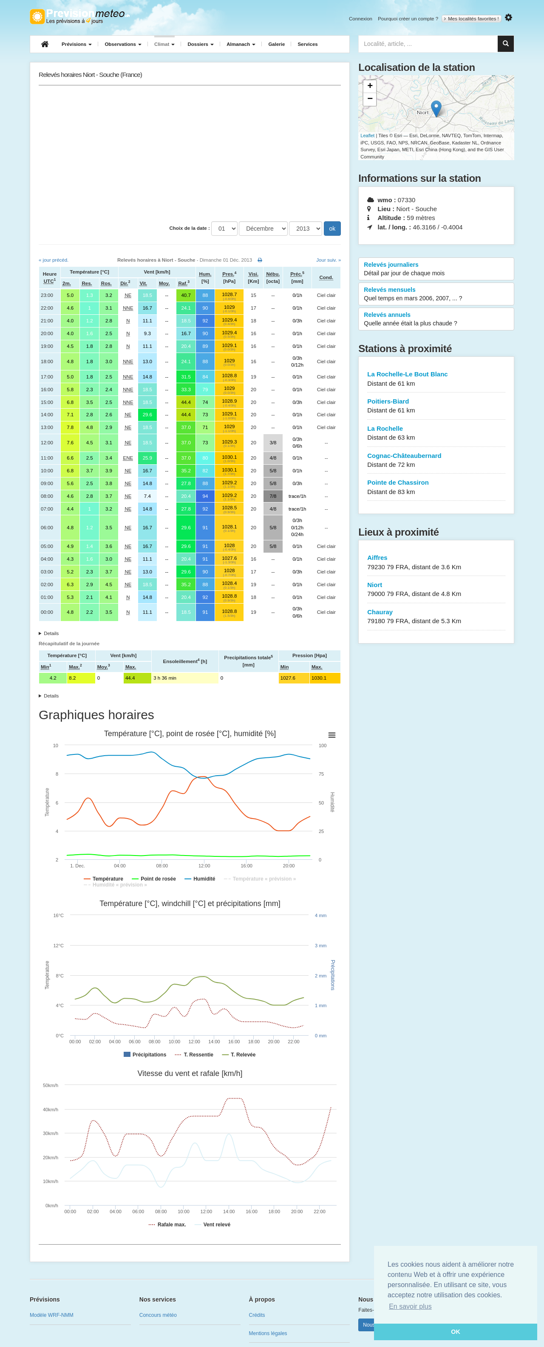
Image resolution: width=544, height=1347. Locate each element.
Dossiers (200, 44)
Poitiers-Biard (436, 406)
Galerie (276, 44)
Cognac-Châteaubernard (436, 460)
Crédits (257, 1315)
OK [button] (455, 1331)
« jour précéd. (53, 260)
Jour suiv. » (328, 260)
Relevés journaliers (436, 269)
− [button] (370, 99)
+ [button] (370, 86)
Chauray (436, 617)
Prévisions (77, 44)
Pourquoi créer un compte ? (408, 18)
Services (307, 44)
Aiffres (436, 562)
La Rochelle (436, 433)
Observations (123, 44)
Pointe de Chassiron (436, 487)
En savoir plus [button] (410, 1306)
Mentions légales (268, 1333)
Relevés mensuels (436, 294)
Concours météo (158, 1315)
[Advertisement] (190, 153)
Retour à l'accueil (80, 16)
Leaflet (367, 135)
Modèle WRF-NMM (52, 1315)
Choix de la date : (190, 228)
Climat (164, 44)
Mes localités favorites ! (471, 18)
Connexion (360, 18)
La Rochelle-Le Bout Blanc (436, 379)
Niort (436, 590)
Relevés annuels (436, 319)
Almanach (241, 44)
